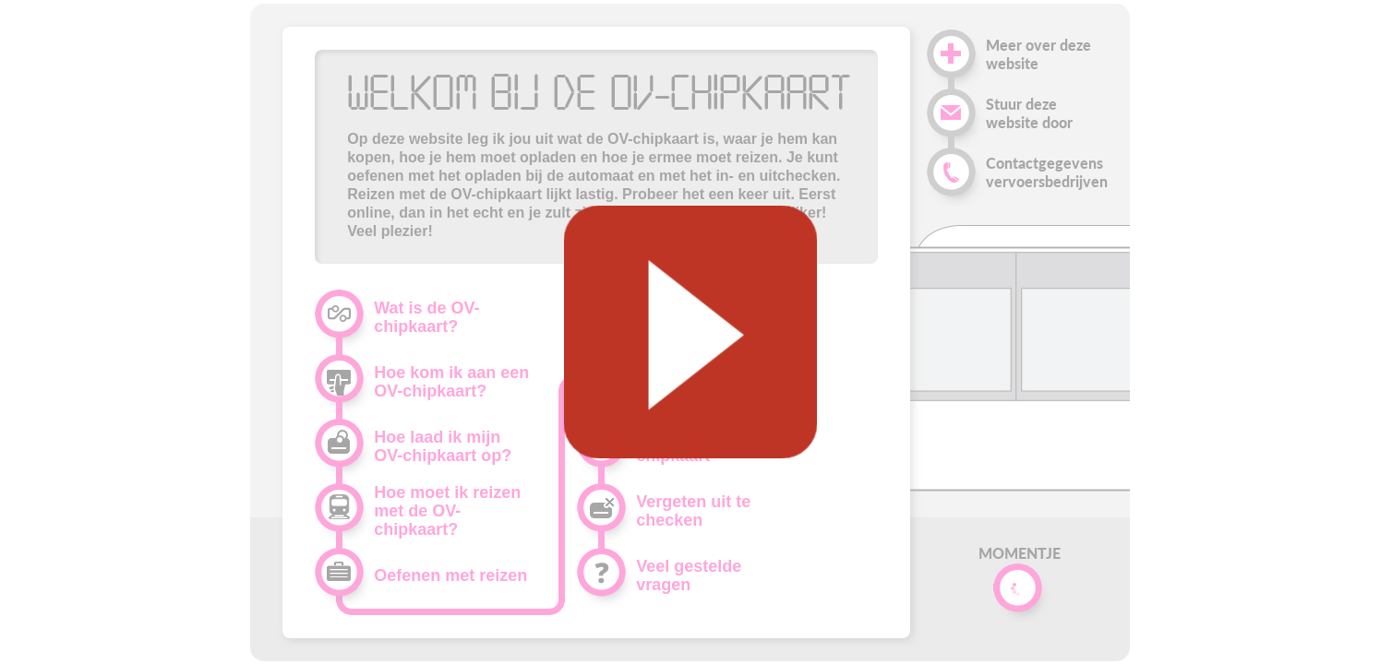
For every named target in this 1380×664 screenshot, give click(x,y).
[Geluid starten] (689, 332)
